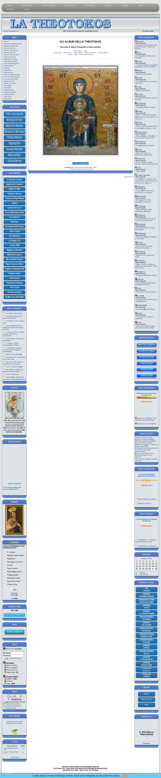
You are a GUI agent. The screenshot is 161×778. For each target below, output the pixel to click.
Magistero (140, 187)
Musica (139, 242)
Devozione (140, 103)
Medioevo (140, 215)
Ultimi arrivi (67, 53)
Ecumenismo (141, 132)
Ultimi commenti (90, 53)
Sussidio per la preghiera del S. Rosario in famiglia (146, 449)
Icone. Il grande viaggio (14, 367)
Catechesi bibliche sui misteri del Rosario (12, 317)
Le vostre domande (11, 79)
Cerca (70, 54)
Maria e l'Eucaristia (143, 90)
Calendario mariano (11, 61)
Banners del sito (10, 57)
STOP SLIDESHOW (80, 163)
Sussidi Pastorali (10, 92)
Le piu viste (58, 53)
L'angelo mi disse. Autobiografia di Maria (11, 344)
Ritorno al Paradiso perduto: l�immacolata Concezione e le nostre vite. (146, 117)
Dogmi (138, 111)
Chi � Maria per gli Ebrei (145, 145)
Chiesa (139, 78)
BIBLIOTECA (70, 5)
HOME (9, 5)
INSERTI (108, 5)
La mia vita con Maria (144, 443)
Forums (7, 68)
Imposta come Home (12, 704)
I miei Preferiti (102, 53)
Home (6, 41)
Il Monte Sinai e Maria (144, 74)
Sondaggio (8, 85)
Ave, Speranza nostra (144, 437)
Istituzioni (140, 159)
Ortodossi (140, 252)
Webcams (7, 99)
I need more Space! (86, 54)
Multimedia (140, 233)
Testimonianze (9, 94)
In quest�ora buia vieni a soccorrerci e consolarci (144, 191)
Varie (138, 322)
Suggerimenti (9, 90)
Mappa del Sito (10, 708)
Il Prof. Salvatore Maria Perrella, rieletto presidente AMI (146, 163)
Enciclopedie (8, 66)
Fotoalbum (8, 70)
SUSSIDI (125, 5)
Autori (138, 61)
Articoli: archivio (9, 48)
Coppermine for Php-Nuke (83, 167)
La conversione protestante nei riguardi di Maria (145, 283)
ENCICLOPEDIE (48, 5)
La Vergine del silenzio (14, 313)
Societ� (139, 296)
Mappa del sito (9, 81)
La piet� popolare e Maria (145, 107)
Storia (138, 313)
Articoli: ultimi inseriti (11, 55)
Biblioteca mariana (10, 59)
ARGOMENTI (27, 5)
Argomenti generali (10, 46)
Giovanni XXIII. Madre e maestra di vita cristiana (13, 363)
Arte (138, 52)
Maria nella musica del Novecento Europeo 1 (143, 247)
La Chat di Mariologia (11, 77)
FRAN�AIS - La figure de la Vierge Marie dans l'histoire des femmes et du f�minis (146, 181)
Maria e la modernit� (14, 354)
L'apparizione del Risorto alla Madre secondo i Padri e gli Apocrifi (146, 46)
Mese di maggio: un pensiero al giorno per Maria (146, 445)
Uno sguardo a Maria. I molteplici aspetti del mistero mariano (13, 327)
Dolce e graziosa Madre (145, 439)
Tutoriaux (146, 743)
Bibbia (138, 70)
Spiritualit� (141, 305)
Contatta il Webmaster (13, 706)
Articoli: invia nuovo (11, 50)
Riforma (139, 279)
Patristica (140, 261)
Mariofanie (140, 196)
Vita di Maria (140, 171)
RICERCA (10, 9)
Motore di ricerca (10, 83)
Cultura (139, 94)
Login (5, 31)
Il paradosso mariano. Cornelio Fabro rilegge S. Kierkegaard (12, 349)
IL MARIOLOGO (12, 748)
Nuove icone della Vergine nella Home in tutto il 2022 (145, 327)
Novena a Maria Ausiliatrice (147, 441)
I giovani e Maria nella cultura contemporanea (146, 300)
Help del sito (8, 72)
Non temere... (142, 451)
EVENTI (142, 573)
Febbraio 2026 (146, 558)
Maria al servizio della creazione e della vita (143, 210)
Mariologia (140, 206)
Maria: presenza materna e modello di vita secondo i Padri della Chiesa (146, 266)
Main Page (78, 51)
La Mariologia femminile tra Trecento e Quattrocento (145, 219)
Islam (138, 149)
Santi (138, 288)
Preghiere (140, 272)
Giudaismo (140, 142)
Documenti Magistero (11, 63)
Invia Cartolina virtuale (12, 74)
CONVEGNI (143, 574)
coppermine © (129, 177)
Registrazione (14, 31)
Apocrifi (139, 41)
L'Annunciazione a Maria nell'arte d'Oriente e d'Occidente (13, 334)
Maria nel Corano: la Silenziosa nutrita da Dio (144, 154)
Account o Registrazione (12, 44)
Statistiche (8, 88)
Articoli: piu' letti (9, 52)
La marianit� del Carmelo (145, 309)
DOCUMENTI (90, 5)
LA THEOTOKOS (12, 752)
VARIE (141, 5)
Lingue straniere (142, 175)
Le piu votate (77, 53)
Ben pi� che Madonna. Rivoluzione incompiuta (13, 370)
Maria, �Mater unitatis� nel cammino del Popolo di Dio (146, 137)
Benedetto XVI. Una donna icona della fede (14, 358)
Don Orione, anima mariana (146, 292)
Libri (138, 168)
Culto (138, 87)
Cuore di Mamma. (12, 374)
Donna (138, 122)
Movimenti (140, 224)
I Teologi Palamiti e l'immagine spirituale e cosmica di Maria (146, 66)
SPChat (14, 757)
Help (75, 54)
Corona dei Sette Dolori (145, 453)
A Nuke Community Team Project (81, 169)
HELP (27, 9)
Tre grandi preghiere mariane (146, 275)
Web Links (8, 96)
